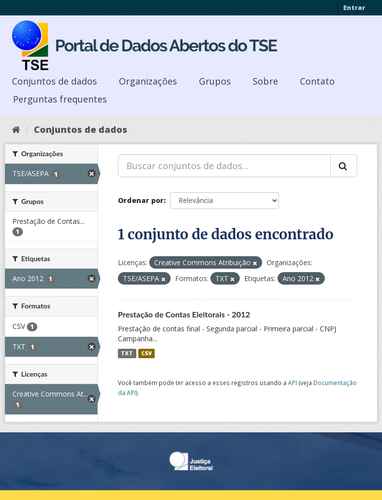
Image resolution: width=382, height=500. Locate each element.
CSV (146, 353)
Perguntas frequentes (60, 99)
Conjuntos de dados (54, 81)
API (292, 383)
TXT (127, 353)
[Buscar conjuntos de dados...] (224, 165)
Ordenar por (141, 200)
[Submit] (343, 165)
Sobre (265, 81)
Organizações (148, 81)
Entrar (354, 7)
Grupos (215, 81)
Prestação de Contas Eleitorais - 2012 (184, 314)
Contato (317, 81)
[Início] (16, 129)
